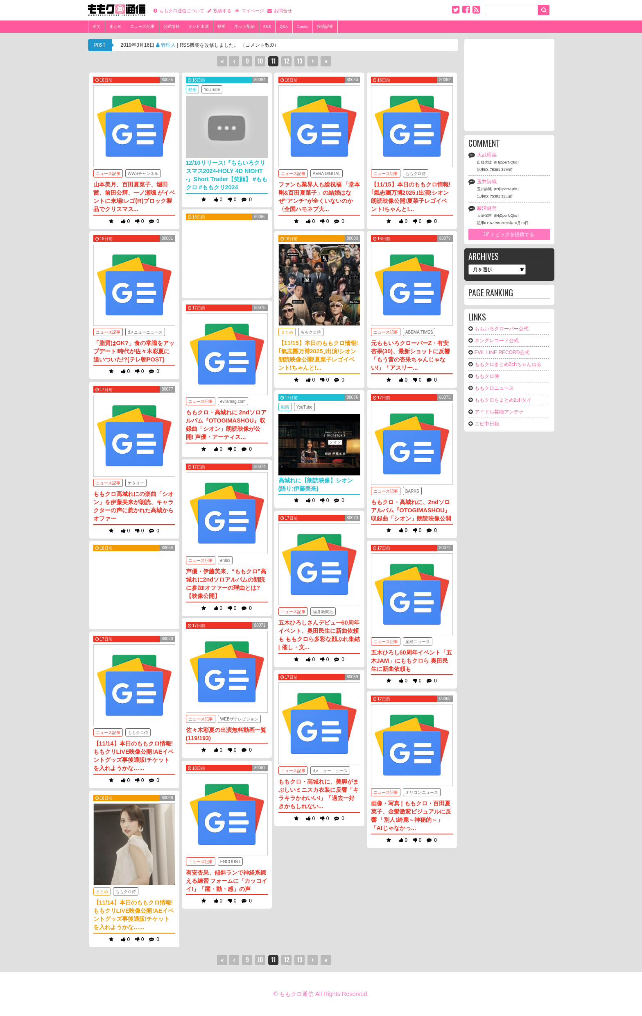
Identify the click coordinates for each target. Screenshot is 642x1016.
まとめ (115, 26)
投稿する (222, 11)
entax (225, 560)
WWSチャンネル (143, 173)
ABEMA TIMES (419, 332)
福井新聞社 (323, 611)
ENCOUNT (230, 861)
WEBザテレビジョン (239, 719)
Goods (302, 26)
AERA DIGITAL (327, 173)
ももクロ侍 (415, 173)
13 (299, 61)
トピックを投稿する (509, 234)
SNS (267, 26)
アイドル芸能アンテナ (499, 412)
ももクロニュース (494, 388)
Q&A (284, 26)
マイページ (253, 11)
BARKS (412, 491)
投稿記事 (325, 26)
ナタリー (136, 483)
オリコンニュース (421, 792)
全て (97, 26)
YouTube (212, 89)
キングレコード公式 (497, 340)
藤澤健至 (487, 208)
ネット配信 (244, 26)
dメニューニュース (145, 332)
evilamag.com (233, 401)
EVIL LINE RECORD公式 (502, 352)
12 (286, 61)
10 (260, 61)
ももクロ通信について (181, 11)
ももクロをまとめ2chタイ (503, 400)
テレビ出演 (198, 26)
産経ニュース (417, 641)
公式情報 (171, 26)
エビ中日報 (487, 424)
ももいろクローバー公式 (502, 329)
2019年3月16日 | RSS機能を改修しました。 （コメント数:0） (200, 47)
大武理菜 (487, 155)
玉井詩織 (487, 181)
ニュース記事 (142, 26)
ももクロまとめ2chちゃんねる (508, 364)
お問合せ (283, 11)
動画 (221, 26)
